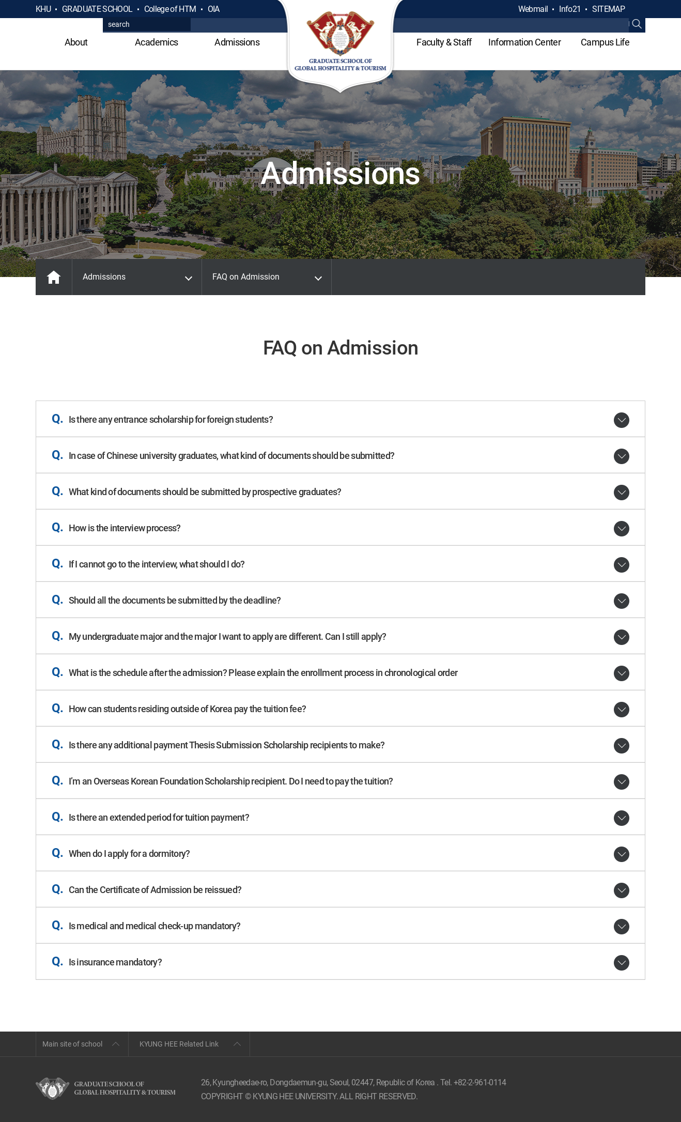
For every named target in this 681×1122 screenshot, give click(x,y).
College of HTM (170, 9)
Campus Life (605, 42)
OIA (214, 9)
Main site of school (72, 1044)
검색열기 (637, 9)
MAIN (54, 277)
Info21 (570, 9)
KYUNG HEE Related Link (179, 1044)
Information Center (524, 42)
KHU (43, 9)
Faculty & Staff (443, 42)
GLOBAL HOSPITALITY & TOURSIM (341, 47)
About (76, 42)
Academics (156, 42)
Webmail (533, 9)
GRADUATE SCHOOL (97, 9)
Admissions (236, 42)
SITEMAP (608, 9)
